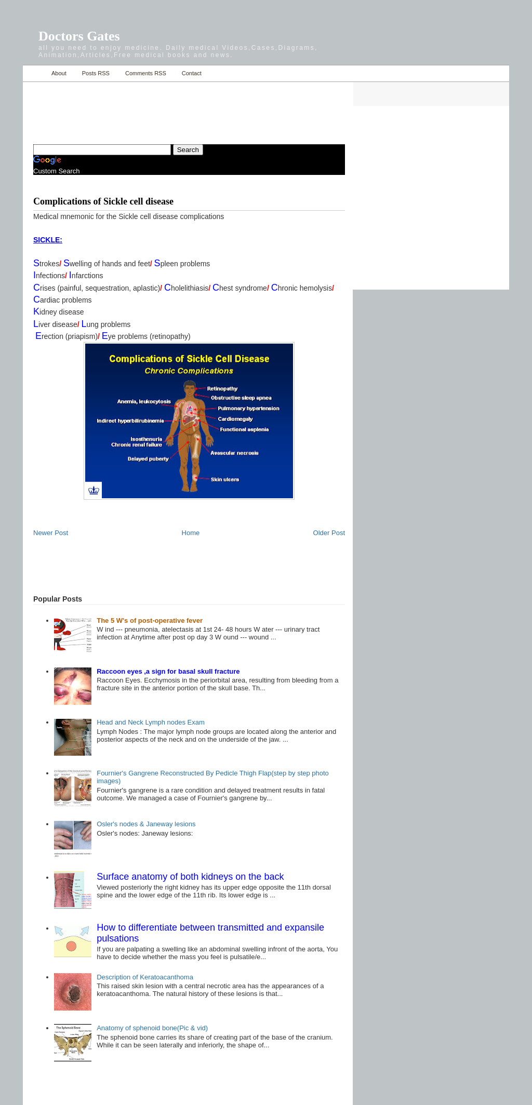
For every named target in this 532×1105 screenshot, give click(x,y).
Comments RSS (145, 73)
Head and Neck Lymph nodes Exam (151, 722)
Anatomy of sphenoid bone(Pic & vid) (152, 1028)
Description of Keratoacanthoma (145, 977)
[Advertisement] (154, 106)
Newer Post (50, 533)
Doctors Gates (79, 36)
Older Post (329, 533)
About (58, 73)
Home (34, 73)
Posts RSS (96, 73)
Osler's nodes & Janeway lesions (146, 824)
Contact (192, 73)
